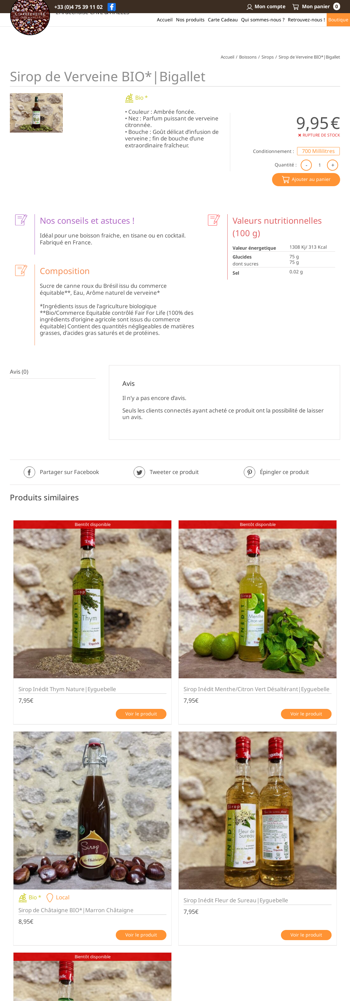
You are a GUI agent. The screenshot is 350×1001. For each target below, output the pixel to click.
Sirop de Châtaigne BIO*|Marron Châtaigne (76, 910)
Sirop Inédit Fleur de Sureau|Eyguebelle (236, 900)
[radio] (318, 151)
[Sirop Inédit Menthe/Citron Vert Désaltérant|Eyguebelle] (258, 599)
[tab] (53, 372)
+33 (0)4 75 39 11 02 (78, 7)
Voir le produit (141, 714)
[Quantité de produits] (319, 164)
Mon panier (316, 6)
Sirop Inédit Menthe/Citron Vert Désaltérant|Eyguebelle (257, 689)
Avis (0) (19, 371)
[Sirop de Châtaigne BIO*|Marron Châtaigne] (92, 810)
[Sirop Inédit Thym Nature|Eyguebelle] (92, 599)
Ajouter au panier (311, 179)
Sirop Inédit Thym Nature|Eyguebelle (67, 689)
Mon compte (266, 6)
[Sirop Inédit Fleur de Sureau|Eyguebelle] (258, 810)
